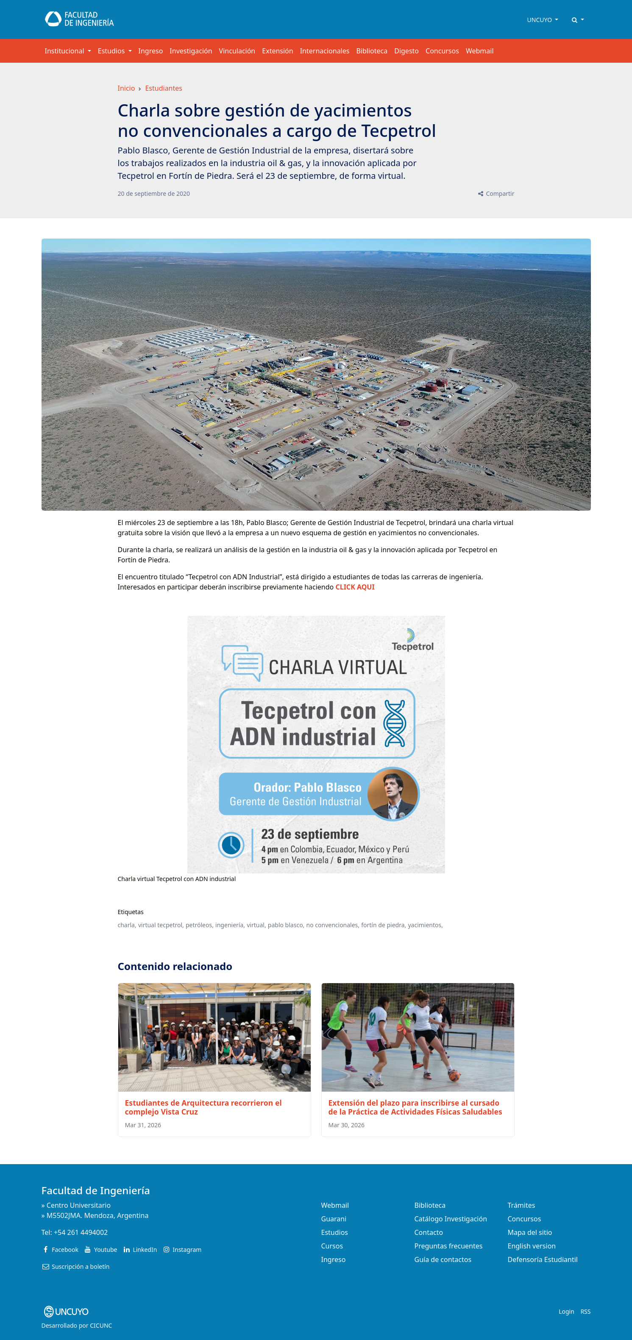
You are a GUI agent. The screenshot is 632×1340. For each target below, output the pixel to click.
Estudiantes (163, 88)
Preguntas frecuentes (449, 1246)
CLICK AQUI (354, 587)
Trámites (521, 1205)
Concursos (442, 51)
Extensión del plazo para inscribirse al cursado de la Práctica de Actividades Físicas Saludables (415, 1107)
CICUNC (101, 1325)
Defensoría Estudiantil (543, 1259)
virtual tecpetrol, (161, 925)
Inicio (126, 88)
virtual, (256, 925)
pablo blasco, (286, 925)
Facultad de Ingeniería (96, 1190)
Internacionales (325, 51)
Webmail (480, 51)
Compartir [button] (496, 193)
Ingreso (151, 51)
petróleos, (200, 925)
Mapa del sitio (530, 1232)
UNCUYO (540, 20)
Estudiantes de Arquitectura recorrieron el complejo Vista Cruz (203, 1107)
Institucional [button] (65, 51)
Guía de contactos (443, 1259)
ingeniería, (230, 925)
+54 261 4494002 (81, 1232)
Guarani (334, 1218)
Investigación (191, 51)
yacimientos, (425, 925)
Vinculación (237, 51)
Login (566, 1311)
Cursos (332, 1246)
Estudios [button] (112, 51)
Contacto (429, 1232)
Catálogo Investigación (451, 1218)
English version (532, 1246)
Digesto (406, 51)
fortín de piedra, (383, 925)
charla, (127, 925)
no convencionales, (333, 925)
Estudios (334, 1232)
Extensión (277, 51)
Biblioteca (371, 51)
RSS (585, 1311)
